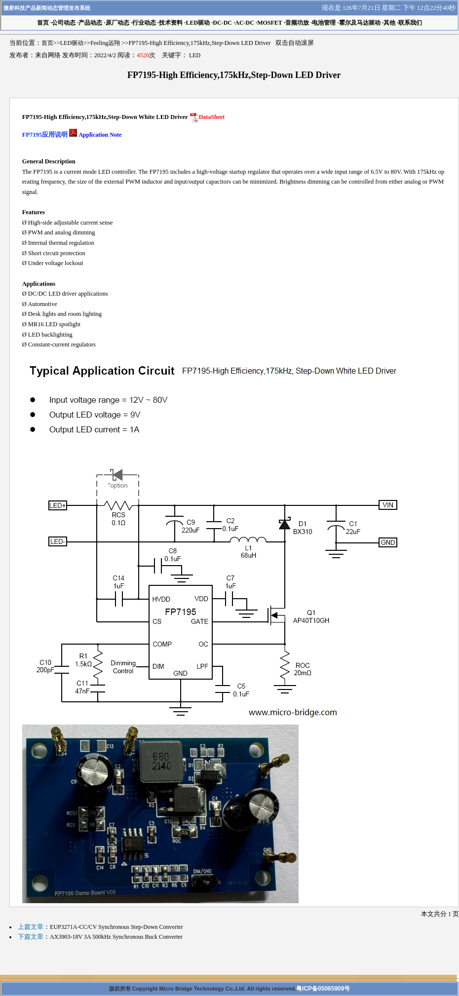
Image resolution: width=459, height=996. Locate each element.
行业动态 (144, 22)
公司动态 (64, 22)
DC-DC (222, 22)
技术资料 (171, 22)
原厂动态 (117, 22)
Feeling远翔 (105, 42)
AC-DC (244, 22)
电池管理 (324, 22)
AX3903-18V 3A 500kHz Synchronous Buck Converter (116, 936)
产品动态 (90, 22)
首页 (47, 42)
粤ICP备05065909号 (323, 988)
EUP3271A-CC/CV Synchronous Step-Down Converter (116, 926)
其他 (389, 22)
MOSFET (269, 22)
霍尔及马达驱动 (360, 22)
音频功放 (297, 22)
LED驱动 (198, 22)
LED (194, 55)
